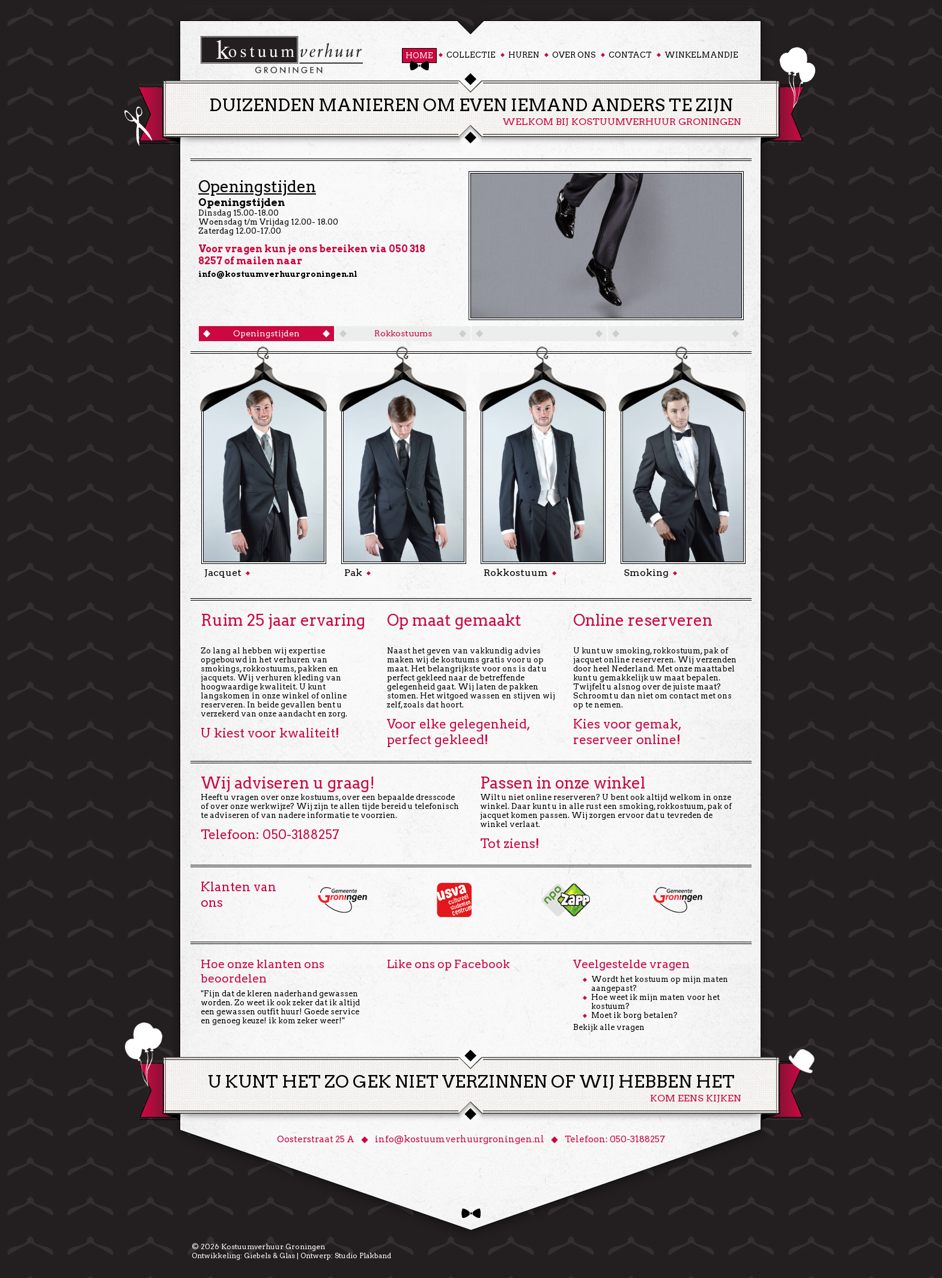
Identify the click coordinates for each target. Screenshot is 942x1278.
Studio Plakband (363, 1255)
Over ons (574, 54)
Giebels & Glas (269, 1255)
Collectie (471, 54)
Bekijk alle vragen (609, 1027)
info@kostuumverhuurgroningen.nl (277, 274)
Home (419, 55)
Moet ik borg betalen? (634, 1015)
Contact (630, 54)
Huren (523, 54)
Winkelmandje (701, 54)
